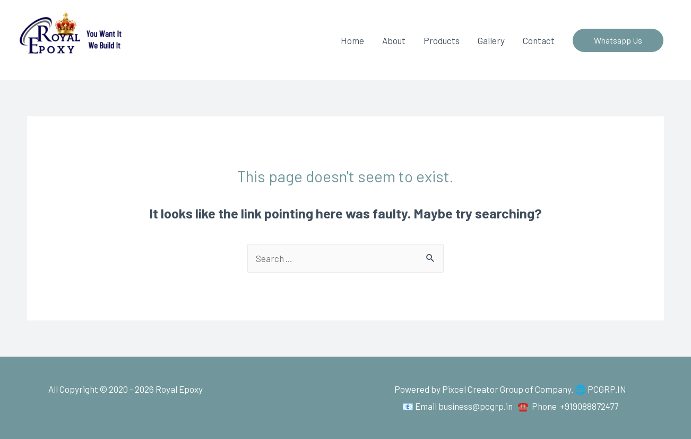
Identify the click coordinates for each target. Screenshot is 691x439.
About (393, 40)
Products (442, 40)
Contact (539, 40)
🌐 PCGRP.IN (600, 389)
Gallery (491, 40)
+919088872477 (589, 406)
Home (352, 40)
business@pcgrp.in (475, 406)
